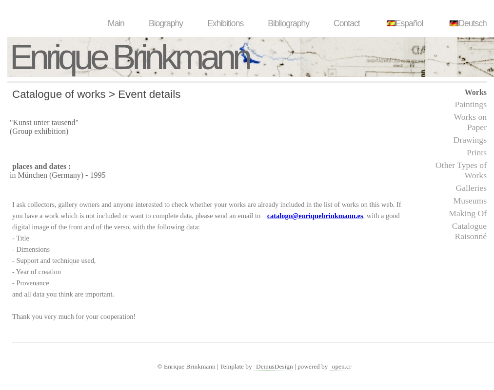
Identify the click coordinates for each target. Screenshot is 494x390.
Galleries (471, 188)
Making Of (468, 213)
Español (403, 23)
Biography (166, 23)
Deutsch (467, 23)
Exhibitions (225, 23)
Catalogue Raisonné (469, 231)
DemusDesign (274, 366)
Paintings (471, 104)
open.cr (342, 366)
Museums (470, 200)
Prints (477, 152)
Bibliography (288, 23)
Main (116, 23)
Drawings (470, 140)
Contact (347, 23)
